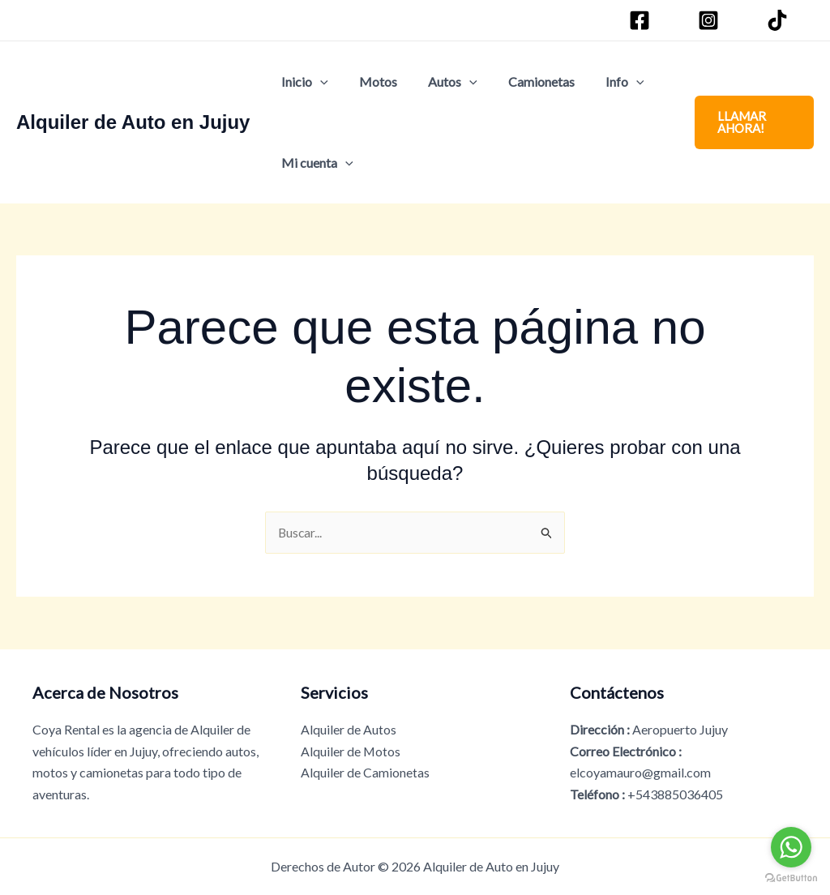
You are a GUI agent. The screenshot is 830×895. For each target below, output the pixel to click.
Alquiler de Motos (351, 751)
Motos (371, 81)
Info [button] (603, 81)
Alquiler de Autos (348, 729)
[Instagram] (711, 20)
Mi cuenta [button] (315, 162)
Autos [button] (440, 81)
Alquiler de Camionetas (365, 772)
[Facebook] (642, 20)
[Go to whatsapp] (791, 847)
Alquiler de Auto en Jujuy (133, 122)
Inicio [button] (302, 81)
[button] (318, 81)
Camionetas (524, 81)
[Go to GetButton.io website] (791, 878)
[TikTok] (779, 20)
